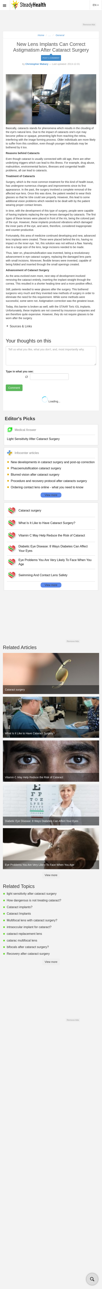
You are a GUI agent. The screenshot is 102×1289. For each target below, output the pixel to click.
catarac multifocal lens (22, 940)
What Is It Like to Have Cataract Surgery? (46, 523)
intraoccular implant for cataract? (29, 927)
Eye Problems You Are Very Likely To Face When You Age (55, 562)
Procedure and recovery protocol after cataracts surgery (49, 481)
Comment (14, 387)
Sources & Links (20, 326)
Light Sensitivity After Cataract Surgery (33, 439)
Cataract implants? (19, 907)
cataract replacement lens (24, 933)
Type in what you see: (19, 371)
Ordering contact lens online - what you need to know (47, 487)
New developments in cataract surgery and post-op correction (53, 462)
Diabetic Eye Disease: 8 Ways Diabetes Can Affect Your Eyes (53, 548)
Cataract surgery (29, 510)
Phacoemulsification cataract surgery (36, 468)
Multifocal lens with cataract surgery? (32, 920)
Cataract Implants (19, 913)
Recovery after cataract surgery (28, 953)
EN (96, 5)
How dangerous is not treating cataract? (34, 900)
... (49, 35)
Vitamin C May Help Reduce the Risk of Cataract (51, 535)
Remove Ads (89, 24)
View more (51, 495)
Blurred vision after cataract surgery (35, 474)
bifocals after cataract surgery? (28, 947)
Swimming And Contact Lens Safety (42, 575)
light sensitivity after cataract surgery (32, 893)
